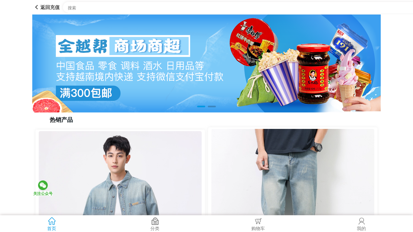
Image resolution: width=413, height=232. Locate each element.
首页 (51, 223)
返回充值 (46, 7)
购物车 (258, 223)
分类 (154, 223)
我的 (361, 223)
